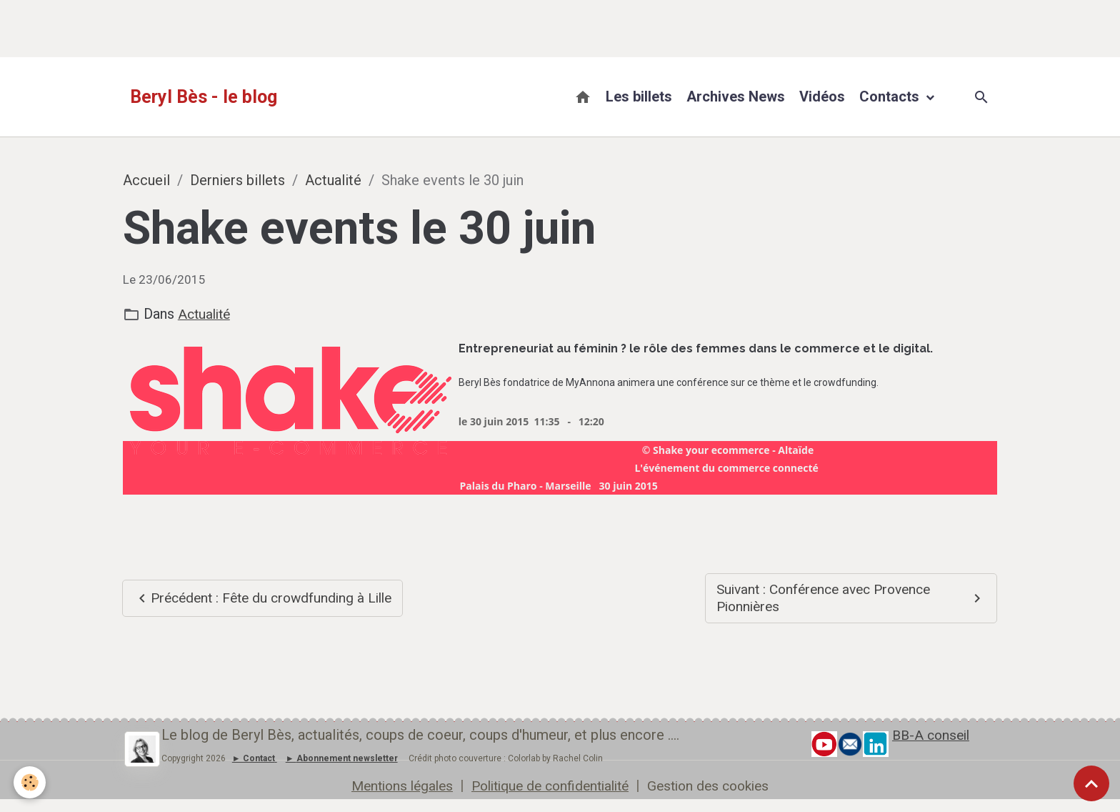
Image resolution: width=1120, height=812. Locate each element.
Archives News (735, 96)
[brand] (203, 97)
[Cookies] (30, 782)
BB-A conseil (933, 736)
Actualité (333, 180)
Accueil (146, 180)
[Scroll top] (1091, 783)
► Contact (253, 760)
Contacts (891, 96)
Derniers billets (237, 180)
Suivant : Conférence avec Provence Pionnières (851, 598)
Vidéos (822, 96)
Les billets (639, 96)
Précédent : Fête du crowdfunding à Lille (254, 598)
